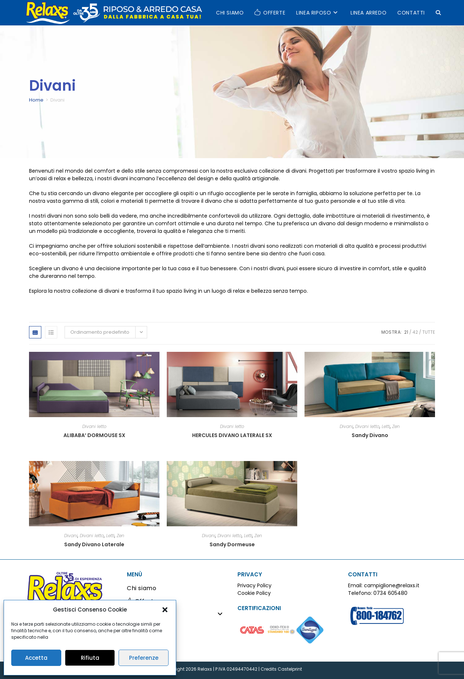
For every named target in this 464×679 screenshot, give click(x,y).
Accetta (36, 658)
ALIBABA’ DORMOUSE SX (94, 435)
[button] (165, 609)
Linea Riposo (177, 614)
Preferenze (143, 658)
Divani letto (94, 426)
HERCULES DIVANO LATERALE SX (232, 435)
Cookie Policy (254, 593)
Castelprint (290, 669)
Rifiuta (90, 658)
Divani (346, 426)
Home (36, 99)
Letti (386, 426)
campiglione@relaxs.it (391, 585)
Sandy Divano (370, 435)
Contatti (140, 640)
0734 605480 (390, 593)
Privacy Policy (254, 585)
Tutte (428, 332)
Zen (396, 426)
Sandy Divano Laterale (94, 544)
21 (406, 332)
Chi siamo (141, 588)
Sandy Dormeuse (232, 544)
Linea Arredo (146, 627)
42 (415, 332)
